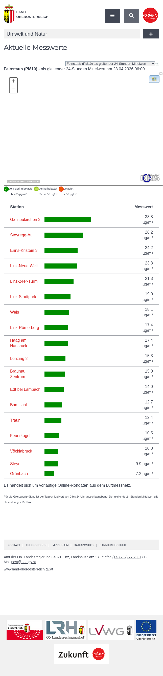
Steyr (14, 464)
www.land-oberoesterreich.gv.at (28, 569)
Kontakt (14, 545)
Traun (15, 420)
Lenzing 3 (19, 358)
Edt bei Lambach (25, 389)
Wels (14, 312)
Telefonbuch (36, 545)
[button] (154, 78)
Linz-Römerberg (24, 327)
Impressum (60, 545)
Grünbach (19, 474)
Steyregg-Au (21, 235)
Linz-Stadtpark (23, 297)
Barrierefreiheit (113, 545)
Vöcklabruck (21, 451)
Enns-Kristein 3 (24, 250)
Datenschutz (84, 545)
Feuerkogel (20, 436)
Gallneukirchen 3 (25, 219)
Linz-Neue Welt (24, 266)
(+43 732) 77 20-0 (126, 557)
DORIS (21, 181)
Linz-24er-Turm (24, 281)
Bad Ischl (18, 405)
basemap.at (32, 181)
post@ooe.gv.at (23, 562)
